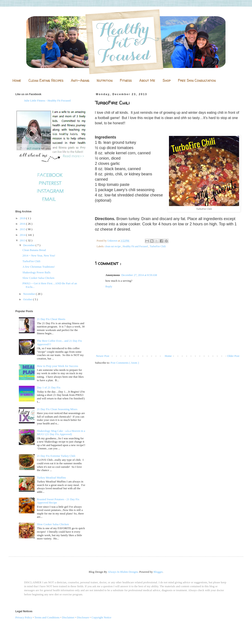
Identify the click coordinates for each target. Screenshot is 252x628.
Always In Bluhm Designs (123, 571)
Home (16, 80)
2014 (23, 235)
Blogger (158, 571)
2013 (23, 240)
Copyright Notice (102, 617)
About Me (147, 80)
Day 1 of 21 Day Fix (48, 387)
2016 (23, 223)
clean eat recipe (113, 246)
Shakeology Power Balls (36, 272)
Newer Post (102, 356)
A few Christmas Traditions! (38, 266)
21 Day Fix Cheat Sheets (51, 319)
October (28, 299)
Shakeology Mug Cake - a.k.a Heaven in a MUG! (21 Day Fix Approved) (61, 432)
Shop (166, 80)
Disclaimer (68, 617)
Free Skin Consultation (197, 80)
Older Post (233, 356)
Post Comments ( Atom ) (125, 362)
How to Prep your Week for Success (57, 366)
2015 (23, 229)
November (29, 293)
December (29, 245)
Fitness (126, 80)
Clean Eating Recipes (45, 80)
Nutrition (104, 80)
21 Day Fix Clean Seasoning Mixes (57, 409)
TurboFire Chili (158, 246)
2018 (23, 218)
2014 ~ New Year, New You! (38, 255)
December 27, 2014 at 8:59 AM (139, 275)
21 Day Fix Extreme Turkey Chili (56, 455)
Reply (108, 286)
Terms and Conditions (47, 617)
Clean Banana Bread (34, 250)
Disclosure (83, 617)
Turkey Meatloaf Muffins (51, 477)
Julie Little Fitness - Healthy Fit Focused (47, 100)
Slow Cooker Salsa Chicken (38, 277)
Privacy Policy (23, 617)
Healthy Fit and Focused (136, 246)
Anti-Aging (80, 80)
